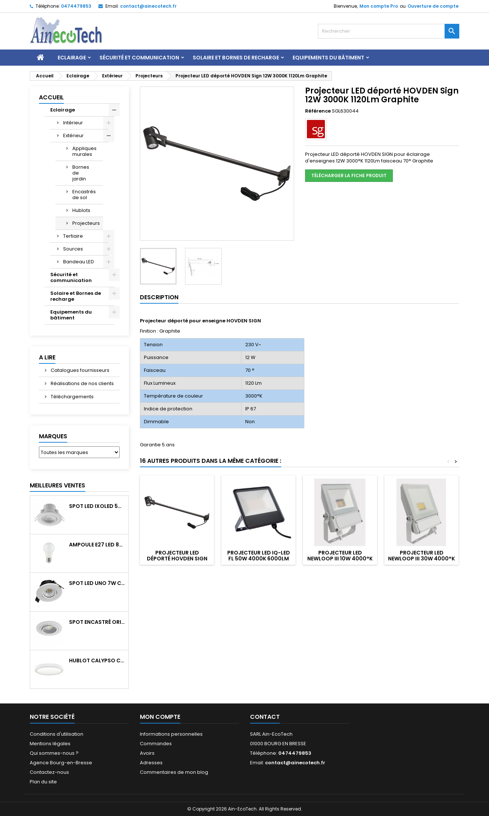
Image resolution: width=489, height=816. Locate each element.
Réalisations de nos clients (82, 383)
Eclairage (72, 57)
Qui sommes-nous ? (54, 753)
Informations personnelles (171, 734)
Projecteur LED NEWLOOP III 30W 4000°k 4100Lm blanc (421, 558)
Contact (265, 717)
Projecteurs (86, 223)
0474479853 (76, 6)
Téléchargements (72, 396)
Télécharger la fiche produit (349, 175)
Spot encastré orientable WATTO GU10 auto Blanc (97, 622)
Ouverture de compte (433, 6)
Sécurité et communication (139, 57)
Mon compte (160, 717)
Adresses (151, 762)
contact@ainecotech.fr (148, 6)
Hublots (81, 210)
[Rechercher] (388, 31)
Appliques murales (84, 151)
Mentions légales (50, 743)
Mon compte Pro (378, 6)
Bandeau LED (78, 261)
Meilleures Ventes (57, 485)
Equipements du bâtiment (328, 57)
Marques (53, 436)
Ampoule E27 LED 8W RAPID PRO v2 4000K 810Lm (97, 545)
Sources (73, 248)
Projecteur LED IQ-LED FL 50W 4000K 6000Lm (258, 555)
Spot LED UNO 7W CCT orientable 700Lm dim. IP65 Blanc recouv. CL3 (97, 583)
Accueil (51, 97)
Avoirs (147, 753)
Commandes (156, 743)
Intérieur (73, 122)
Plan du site (43, 781)
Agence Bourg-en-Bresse (61, 762)
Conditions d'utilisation (56, 734)
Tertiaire (73, 236)
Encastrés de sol (84, 194)
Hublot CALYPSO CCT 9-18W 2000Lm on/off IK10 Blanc (97, 660)
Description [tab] (159, 297)
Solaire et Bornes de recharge (236, 57)
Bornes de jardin (80, 173)
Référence (318, 111)
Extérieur (73, 135)
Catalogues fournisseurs (79, 370)
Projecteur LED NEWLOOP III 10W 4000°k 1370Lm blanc (340, 558)
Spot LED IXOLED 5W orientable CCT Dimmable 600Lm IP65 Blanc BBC (97, 506)
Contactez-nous (49, 772)
